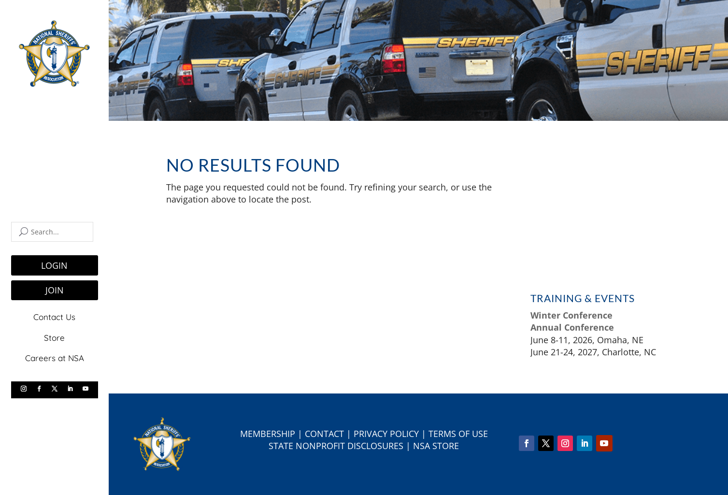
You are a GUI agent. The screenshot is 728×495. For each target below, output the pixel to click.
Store (54, 337)
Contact (324, 433)
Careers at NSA (54, 358)
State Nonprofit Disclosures (336, 445)
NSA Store (436, 445)
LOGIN (54, 265)
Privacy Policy (386, 433)
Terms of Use (458, 433)
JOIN (54, 290)
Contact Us (54, 317)
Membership (267, 433)
